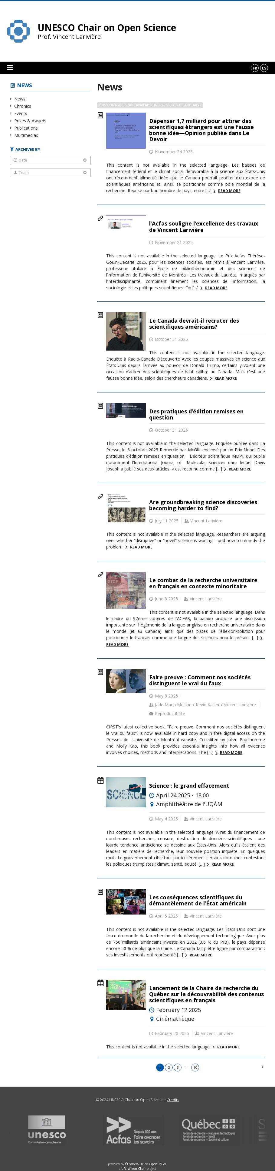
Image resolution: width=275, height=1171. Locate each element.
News (24, 85)
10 (195, 1067)
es (264, 68)
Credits (173, 1099)
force (136, 1164)
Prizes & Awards (30, 121)
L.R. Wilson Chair (133, 1168)
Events (21, 113)
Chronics (23, 106)
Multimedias (26, 135)
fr (255, 68)
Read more (229, 190)
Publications (26, 128)
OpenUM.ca (157, 1164)
